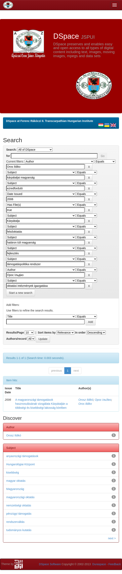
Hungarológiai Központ (20, 464)
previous (56, 370)
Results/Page (15, 332)
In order (80, 332)
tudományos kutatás (18, 530)
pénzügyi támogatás (18, 513)
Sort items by (47, 332)
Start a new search (20, 292)
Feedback (115, 564)
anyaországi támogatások (22, 456)
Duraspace (99, 564)
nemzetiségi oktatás (18, 505)
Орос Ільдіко (103, 399)
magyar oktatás (16, 480)
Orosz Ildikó (85, 399)
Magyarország (15, 489)
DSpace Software (50, 564)
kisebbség (12, 472)
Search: (11, 149)
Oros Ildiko (85, 403)
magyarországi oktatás (20, 497)
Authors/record (16, 338)
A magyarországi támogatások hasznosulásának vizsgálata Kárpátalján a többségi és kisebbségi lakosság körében (41, 403)
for (8, 155)
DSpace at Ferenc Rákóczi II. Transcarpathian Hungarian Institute (49, 121)
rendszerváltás (15, 521)
